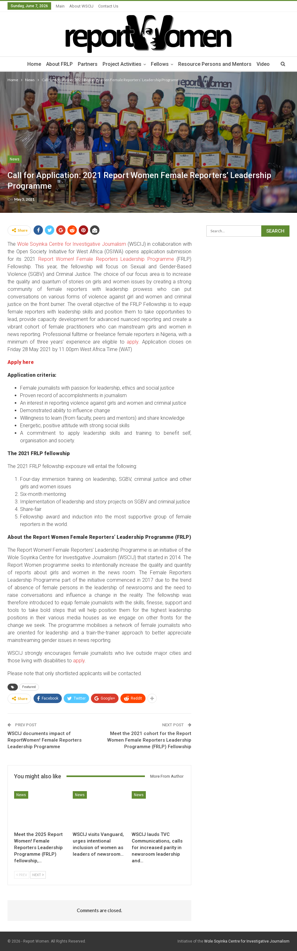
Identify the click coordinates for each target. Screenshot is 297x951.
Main (60, 6)
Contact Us (108, 6)
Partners (87, 64)
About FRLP (57, 64)
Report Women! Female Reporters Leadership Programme (106, 259)
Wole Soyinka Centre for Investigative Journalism (71, 244)
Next (38, 875)
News (14, 159)
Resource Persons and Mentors (216, 64)
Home (31, 64)
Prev (21, 875)
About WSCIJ (81, 6)
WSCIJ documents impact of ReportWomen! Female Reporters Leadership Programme (45, 740)
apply (132, 342)
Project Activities (122, 64)
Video (266, 64)
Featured (29, 687)
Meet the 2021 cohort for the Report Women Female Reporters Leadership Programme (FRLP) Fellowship (149, 740)
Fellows (161, 64)
